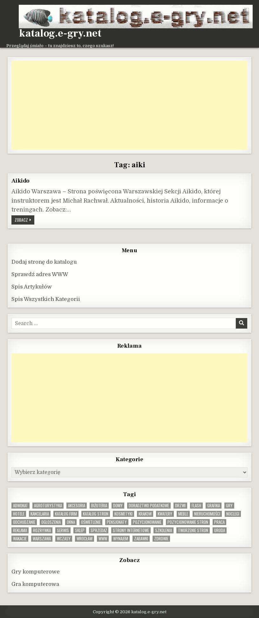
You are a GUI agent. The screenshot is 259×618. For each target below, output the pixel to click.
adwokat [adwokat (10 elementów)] (20, 506)
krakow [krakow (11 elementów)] (145, 514)
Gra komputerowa (35, 584)
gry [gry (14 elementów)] (229, 506)
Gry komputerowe (35, 572)
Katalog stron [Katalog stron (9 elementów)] (95, 514)
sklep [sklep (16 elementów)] (80, 530)
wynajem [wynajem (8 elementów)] (120, 539)
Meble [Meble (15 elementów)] (183, 514)
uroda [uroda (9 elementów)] (219, 530)
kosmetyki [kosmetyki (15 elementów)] (123, 514)
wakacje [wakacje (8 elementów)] (20, 539)
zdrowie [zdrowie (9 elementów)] (161, 539)
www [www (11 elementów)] (103, 539)
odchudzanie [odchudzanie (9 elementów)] (24, 522)
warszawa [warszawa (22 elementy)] (42, 539)
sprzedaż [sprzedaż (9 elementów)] (99, 530)
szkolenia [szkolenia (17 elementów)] (163, 530)
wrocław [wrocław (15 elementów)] (84, 539)
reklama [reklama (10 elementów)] (20, 530)
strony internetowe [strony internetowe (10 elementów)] (131, 530)
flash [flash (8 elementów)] (196, 506)
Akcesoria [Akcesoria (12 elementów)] (76, 506)
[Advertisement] (129, 105)
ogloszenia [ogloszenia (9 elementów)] (51, 522)
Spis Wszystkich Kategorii (45, 299)
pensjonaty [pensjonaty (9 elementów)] (117, 522)
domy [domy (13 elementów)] (118, 506)
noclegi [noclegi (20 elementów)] (232, 514)
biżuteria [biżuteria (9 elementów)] (99, 506)
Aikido (20, 180)
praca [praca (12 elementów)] (219, 522)
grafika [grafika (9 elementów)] (213, 506)
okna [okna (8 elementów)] (71, 522)
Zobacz (24, 219)
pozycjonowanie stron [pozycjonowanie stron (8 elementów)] (187, 522)
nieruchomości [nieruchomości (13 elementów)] (207, 514)
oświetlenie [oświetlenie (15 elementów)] (91, 522)
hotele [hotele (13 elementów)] (18, 514)
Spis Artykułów (31, 287)
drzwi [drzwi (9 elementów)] (180, 506)
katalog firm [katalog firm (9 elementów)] (66, 514)
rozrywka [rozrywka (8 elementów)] (42, 530)
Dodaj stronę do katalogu (44, 262)
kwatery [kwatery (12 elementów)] (165, 514)
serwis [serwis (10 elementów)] (63, 530)
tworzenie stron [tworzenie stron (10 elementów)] (193, 530)
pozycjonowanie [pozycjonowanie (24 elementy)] (147, 522)
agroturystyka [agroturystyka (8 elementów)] (48, 506)
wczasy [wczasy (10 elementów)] (64, 539)
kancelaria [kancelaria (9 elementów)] (40, 514)
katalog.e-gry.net (60, 33)
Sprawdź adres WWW (39, 274)
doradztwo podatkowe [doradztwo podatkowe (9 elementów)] (149, 506)
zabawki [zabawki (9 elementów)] (141, 539)
